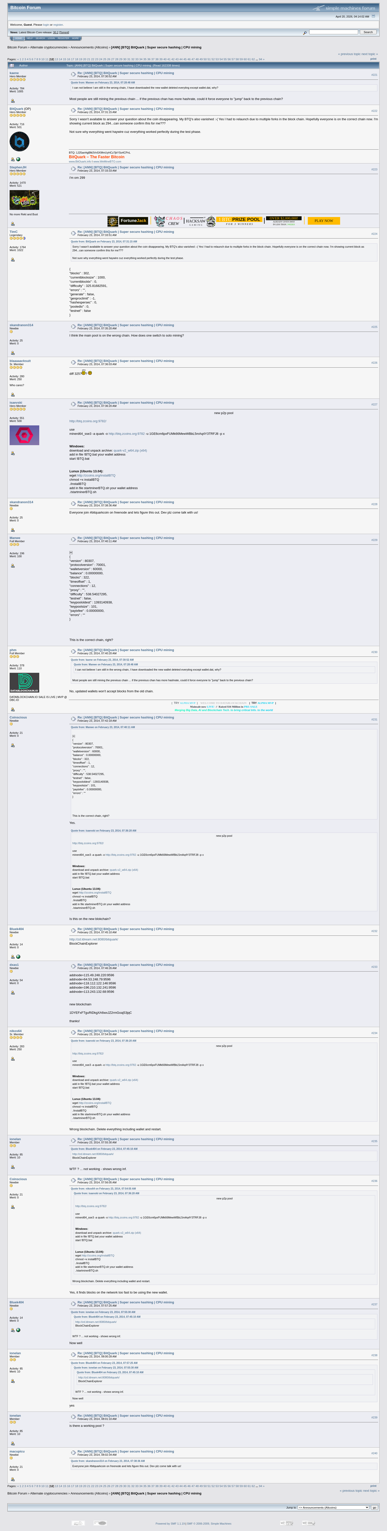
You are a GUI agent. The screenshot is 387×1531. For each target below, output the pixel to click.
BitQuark (16, 109)
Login (51, 38)
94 (260, 59)
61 (249, 59)
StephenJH (18, 167)
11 (47, 59)
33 (136, 59)
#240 (374, 1453)
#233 (374, 966)
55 (225, 59)
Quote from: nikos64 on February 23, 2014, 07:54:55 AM (103, 1188)
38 (156, 59)
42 (172, 59)
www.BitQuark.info (80, 161)
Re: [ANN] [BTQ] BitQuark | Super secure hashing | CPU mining (125, 73)
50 (205, 59)
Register (63, 38)
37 (153, 59)
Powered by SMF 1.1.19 (170, 1523)
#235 (374, 1141)
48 (197, 59)
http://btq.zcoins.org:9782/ (87, 421)
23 (96, 59)
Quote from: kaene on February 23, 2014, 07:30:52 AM (102, 659)
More (75, 38)
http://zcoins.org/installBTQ (96, 475)
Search (40, 38)
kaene (14, 73)
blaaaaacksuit (20, 361)
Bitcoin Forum (17, 47)
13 (56, 59)
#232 (374, 931)
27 (112, 59)
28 (116, 59)
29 (120, 59)
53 (217, 59)
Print (373, 58)
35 (144, 59)
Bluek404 (17, 929)
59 (241, 59)
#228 (374, 504)
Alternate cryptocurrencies (49, 47)
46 (189, 59)
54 (221, 59)
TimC (14, 232)
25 (104, 59)
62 (253, 59)
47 (193, 59)
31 (128, 59)
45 (185, 59)
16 (68, 59)
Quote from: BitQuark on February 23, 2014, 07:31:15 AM (104, 241)
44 (181, 59)
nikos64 (15, 1031)
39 (161, 59)
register (58, 24)
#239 (374, 1417)
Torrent (64, 32)
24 (100, 59)
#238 (374, 1355)
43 (177, 59)
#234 (374, 1033)
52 (213, 59)
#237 (374, 1304)
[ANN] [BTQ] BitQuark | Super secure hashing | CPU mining (156, 47)
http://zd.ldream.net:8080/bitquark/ (93, 939)
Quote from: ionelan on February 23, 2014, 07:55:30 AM (103, 1312)
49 (201, 59)
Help (30, 38)
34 (140, 59)
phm (13, 650)
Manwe (15, 538)
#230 (374, 652)
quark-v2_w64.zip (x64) (130, 450)
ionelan (15, 1139)
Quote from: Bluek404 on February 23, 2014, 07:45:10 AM (104, 1149)
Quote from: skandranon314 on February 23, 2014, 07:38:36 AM (108, 1461)
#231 (374, 719)
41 (169, 59)
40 (165, 59)
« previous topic (349, 54)
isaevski (16, 402)
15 (64, 59)
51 (209, 59)
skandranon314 (21, 325)
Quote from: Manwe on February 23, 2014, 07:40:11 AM (103, 727)
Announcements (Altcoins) (89, 47)
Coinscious (18, 717)
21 (88, 59)
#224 (374, 233)
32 (133, 59)
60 (245, 59)
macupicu (17, 1451)
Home (18, 38)
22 (92, 59)
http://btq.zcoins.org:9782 (127, 434)
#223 (374, 169)
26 (108, 59)
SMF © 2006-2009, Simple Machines (209, 1523)
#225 (374, 327)
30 (124, 59)
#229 (374, 539)
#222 (374, 110)
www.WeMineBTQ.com (107, 161)
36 (149, 59)
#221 (374, 74)
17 (72, 59)
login (46, 24)
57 (233, 59)
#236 (374, 1180)
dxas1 (14, 965)
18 (76, 59)
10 (42, 59)
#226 (374, 362)
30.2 (55, 32)
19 (80, 59)
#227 (374, 404)
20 (84, 59)
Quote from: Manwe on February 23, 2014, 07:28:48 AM (103, 82)
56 (229, 59)
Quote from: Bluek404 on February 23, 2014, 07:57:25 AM (104, 1363)
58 (237, 59)
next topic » (370, 54)
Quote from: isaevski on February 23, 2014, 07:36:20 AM (103, 830)
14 (60, 59)
